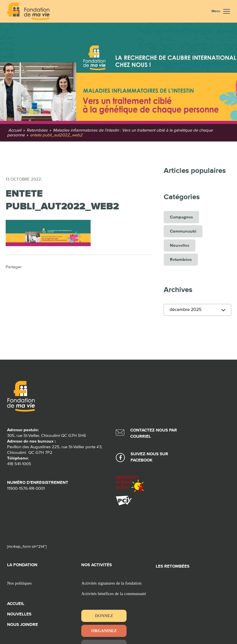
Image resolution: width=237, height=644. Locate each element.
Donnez (104, 615)
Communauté (183, 231)
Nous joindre (22, 624)
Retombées (181, 259)
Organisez (104, 630)
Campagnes (181, 217)
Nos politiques (19, 583)
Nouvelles (179, 245)
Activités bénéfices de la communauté (113, 593)
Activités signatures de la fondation (111, 583)
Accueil (15, 604)
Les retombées (172, 566)
